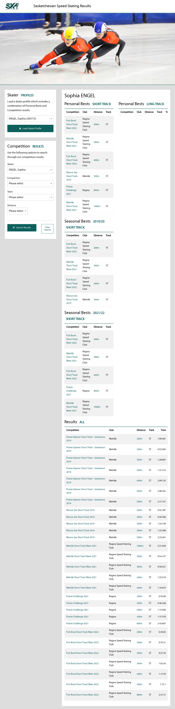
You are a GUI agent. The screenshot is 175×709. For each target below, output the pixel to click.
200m (96, 124)
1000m (97, 206)
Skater (30, 168)
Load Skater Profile (30, 128)
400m (96, 160)
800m (96, 190)
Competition (30, 182)
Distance (17, 209)
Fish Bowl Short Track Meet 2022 (72, 124)
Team (30, 196)
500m (96, 176)
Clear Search (47, 228)
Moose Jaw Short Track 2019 (72, 176)
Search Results (22, 227)
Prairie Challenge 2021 (71, 190)
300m (96, 142)
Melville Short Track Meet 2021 (72, 142)
